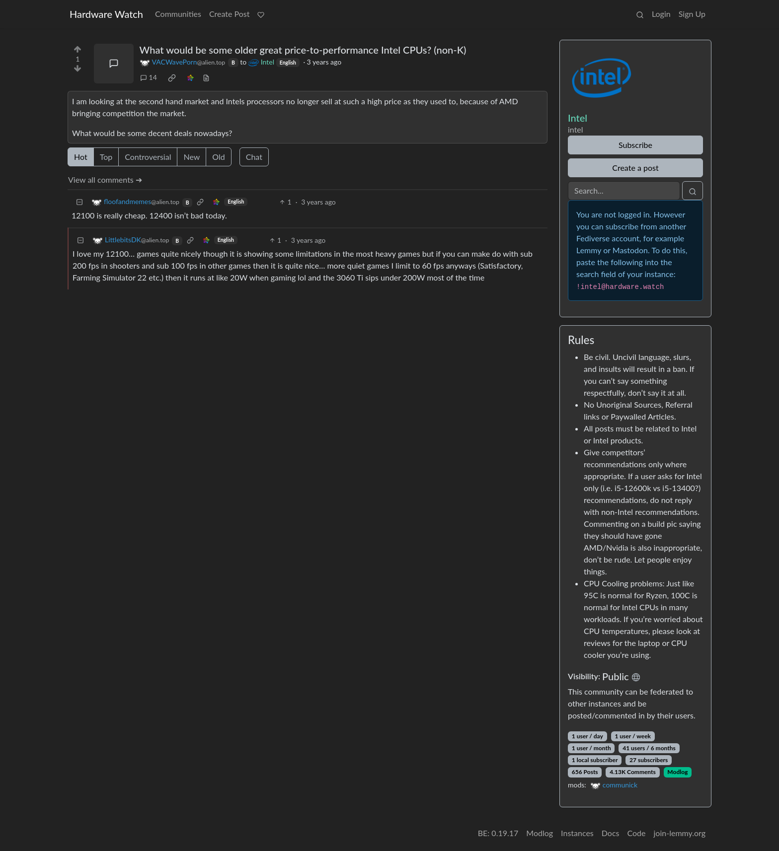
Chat (254, 156)
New (191, 156)
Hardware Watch (106, 14)
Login (661, 13)
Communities (178, 13)
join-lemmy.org (679, 833)
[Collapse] (79, 202)
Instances (577, 833)
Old (218, 156)
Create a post (635, 167)
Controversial (148, 156)
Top (106, 156)
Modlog (677, 772)
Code (636, 833)
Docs (611, 833)
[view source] (206, 77)
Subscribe (635, 144)
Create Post (229, 13)
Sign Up (692, 13)
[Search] (624, 190)
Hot (80, 156)
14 (148, 77)
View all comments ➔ (105, 179)
